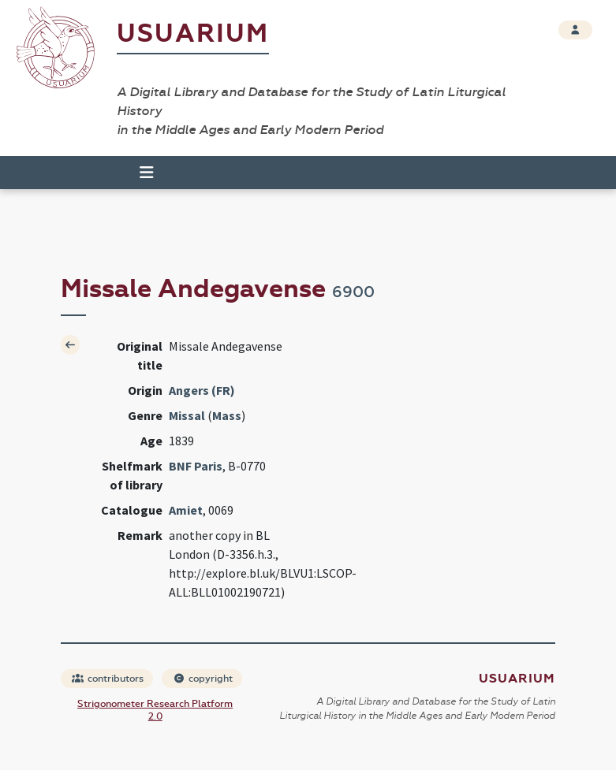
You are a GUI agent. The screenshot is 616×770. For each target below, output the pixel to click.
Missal (187, 415)
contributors (108, 678)
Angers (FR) (202, 390)
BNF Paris (195, 466)
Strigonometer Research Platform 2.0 (155, 710)
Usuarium (193, 33)
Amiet (186, 510)
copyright (203, 678)
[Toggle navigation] (139, 172)
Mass (226, 415)
